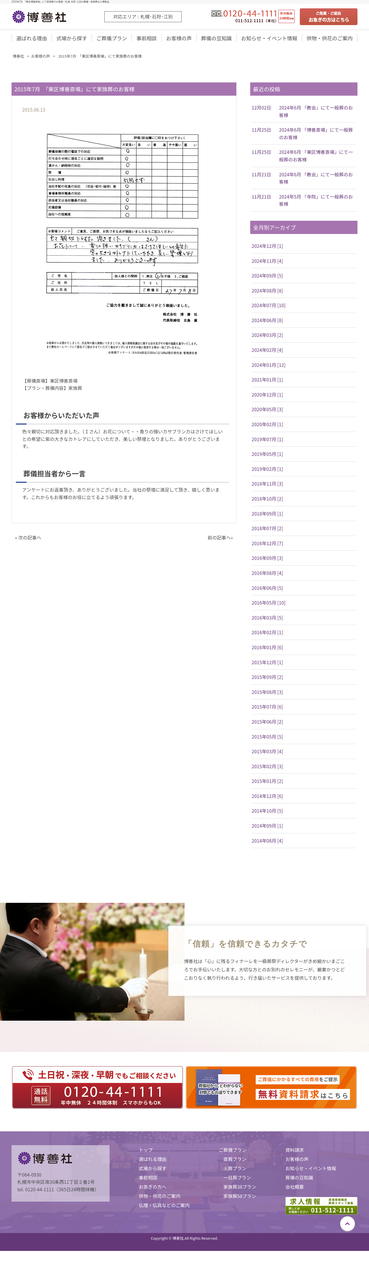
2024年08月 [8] (267, 291)
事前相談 (146, 38)
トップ (146, 1150)
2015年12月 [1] (267, 662)
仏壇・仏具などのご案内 (164, 1205)
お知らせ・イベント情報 (269, 38)
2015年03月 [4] (267, 751)
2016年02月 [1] (267, 633)
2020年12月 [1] (267, 395)
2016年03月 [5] (267, 618)
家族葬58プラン (239, 1196)
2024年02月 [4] (267, 350)
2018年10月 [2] (267, 499)
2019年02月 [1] (267, 469)
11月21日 (261, 174)
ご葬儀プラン (111, 38)
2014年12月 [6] (267, 796)
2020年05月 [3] (267, 410)
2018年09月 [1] (267, 514)
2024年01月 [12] (268, 365)
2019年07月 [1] (267, 439)
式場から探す (71, 38)
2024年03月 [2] (267, 335)
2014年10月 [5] (267, 811)
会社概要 (294, 1187)
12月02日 (261, 108)
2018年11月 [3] (267, 484)
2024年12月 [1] (267, 246)
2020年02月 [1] (267, 424)
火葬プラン (234, 1168)
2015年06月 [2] (267, 722)
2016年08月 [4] (267, 573)
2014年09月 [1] (267, 826)
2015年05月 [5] (267, 737)
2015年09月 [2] (267, 677)
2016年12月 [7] (267, 543)
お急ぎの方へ (152, 1187)
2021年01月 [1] (267, 380)
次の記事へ (29, 538)
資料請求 (294, 1150)
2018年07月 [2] (267, 528)
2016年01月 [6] (267, 647)
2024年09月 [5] (267, 276)
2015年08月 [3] (267, 692)
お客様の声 (179, 38)
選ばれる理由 (31, 38)
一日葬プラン (237, 1178)
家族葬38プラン (239, 1187)
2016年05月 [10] (268, 603)
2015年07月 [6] (267, 707)
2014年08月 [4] (267, 841)
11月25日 (261, 130)
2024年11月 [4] (267, 261)
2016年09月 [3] (267, 558)
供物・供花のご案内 (329, 38)
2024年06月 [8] (267, 320)
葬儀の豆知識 (215, 38)
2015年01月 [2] (267, 781)
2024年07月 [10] (268, 306)
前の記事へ (219, 538)
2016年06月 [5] (267, 588)
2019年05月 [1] (267, 454)
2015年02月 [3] (267, 766)
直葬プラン (234, 1159)
